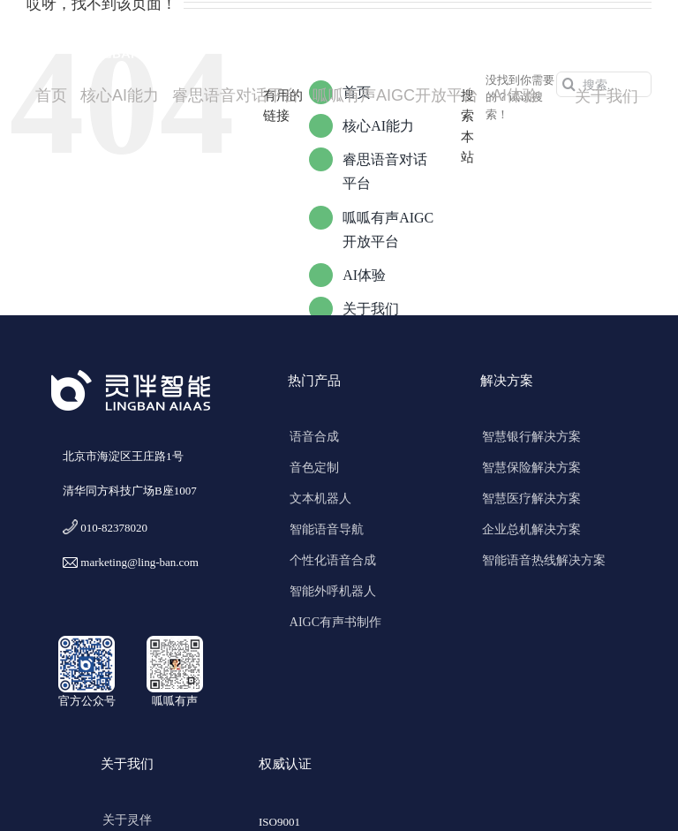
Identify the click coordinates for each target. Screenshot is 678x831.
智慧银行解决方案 (531, 436)
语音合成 (314, 436)
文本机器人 (320, 498)
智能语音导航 (327, 529)
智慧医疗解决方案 (531, 498)
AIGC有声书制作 (335, 622)
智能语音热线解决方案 (544, 560)
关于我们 (371, 308)
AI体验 (364, 275)
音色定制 (314, 467)
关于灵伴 (127, 820)
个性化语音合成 (333, 560)
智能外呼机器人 (333, 591)
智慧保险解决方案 (531, 467)
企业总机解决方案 (531, 529)
